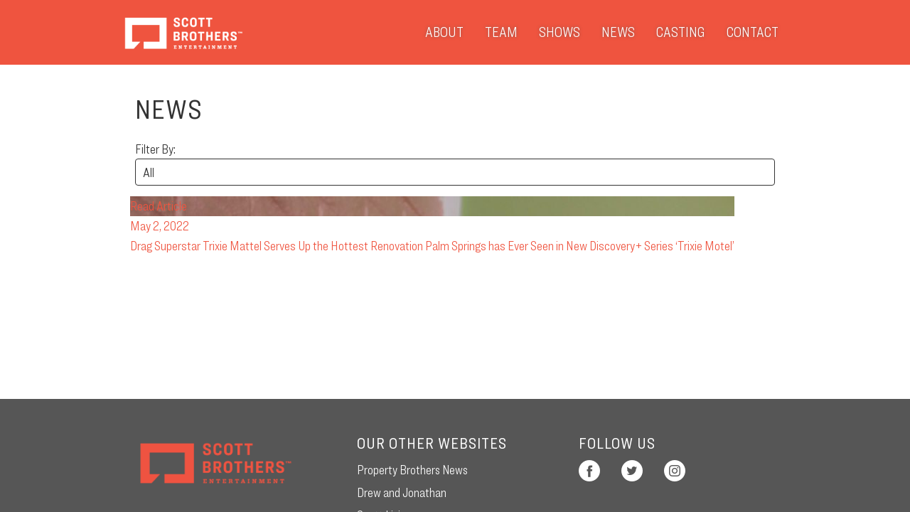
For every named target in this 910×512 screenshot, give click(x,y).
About (444, 32)
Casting (680, 32)
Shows (559, 32)
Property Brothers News (412, 469)
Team (501, 32)
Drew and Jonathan (401, 492)
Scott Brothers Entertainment (183, 32)
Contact (752, 32)
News (618, 32)
